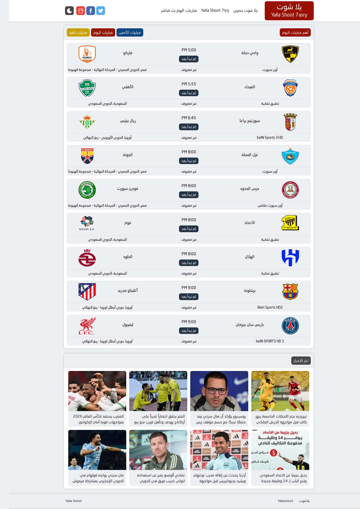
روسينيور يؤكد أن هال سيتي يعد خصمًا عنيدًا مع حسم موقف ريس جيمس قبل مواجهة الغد (212, 422)
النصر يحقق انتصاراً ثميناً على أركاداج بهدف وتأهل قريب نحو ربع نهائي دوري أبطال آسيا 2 (151, 422)
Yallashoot (276, 501)
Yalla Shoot (65, 501)
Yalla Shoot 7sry (206, 10)
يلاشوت (295, 501)
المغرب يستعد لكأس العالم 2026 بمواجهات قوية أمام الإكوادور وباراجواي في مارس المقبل (89, 422)
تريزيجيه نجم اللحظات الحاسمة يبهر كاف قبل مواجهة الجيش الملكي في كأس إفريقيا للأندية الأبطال (272, 422)
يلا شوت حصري (236, 10)
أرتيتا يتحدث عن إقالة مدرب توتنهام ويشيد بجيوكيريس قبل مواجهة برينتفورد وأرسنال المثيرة (211, 481)
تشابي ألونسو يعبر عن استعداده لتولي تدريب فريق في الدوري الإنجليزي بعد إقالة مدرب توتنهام (151, 481)
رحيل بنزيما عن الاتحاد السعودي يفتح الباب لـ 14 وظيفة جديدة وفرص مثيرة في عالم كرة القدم (274, 481)
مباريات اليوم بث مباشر (170, 10)
